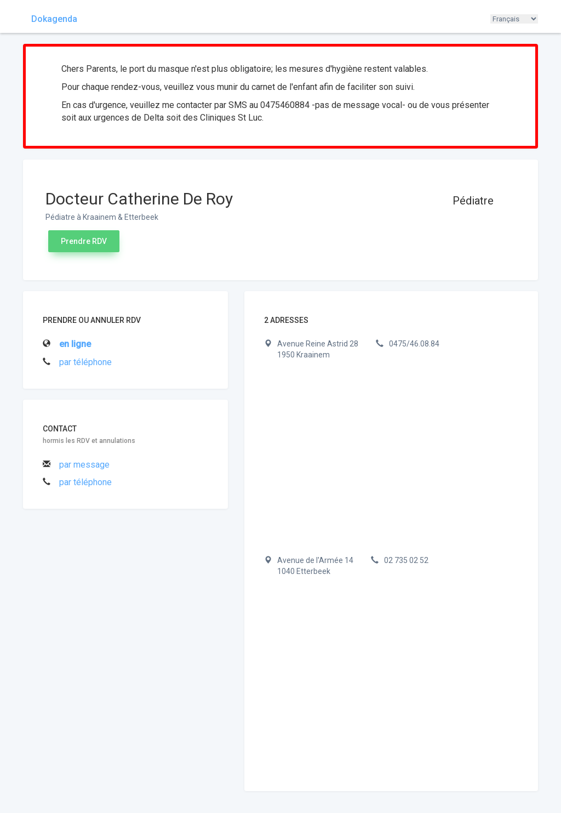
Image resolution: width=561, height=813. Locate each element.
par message (84, 464)
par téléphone (85, 362)
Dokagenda (54, 19)
